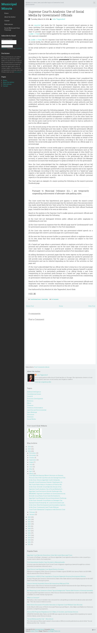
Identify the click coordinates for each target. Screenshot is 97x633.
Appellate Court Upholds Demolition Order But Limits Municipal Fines (49, 555)
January (32, 514)
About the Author (10, 17)
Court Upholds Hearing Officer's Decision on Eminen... (46, 475)
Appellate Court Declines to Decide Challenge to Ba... (46, 491)
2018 (29, 528)
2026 (29, 447)
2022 (29, 519)
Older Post (91, 306)
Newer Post (30, 306)
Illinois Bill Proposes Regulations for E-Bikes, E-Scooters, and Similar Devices (52, 612)
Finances (30, 405)
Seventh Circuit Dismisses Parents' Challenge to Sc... (46, 482)
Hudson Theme (34, 631)
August (31, 462)
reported (37, 25)
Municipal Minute (9, 6)
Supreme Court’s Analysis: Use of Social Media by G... (46, 489)
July (30, 464)
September (32, 460)
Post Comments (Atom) (41, 367)
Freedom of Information (35, 408)
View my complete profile (43, 382)
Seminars (30, 417)
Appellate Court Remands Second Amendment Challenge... (48, 498)
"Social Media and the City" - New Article (40, 619)
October (31, 458)
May (30, 469)
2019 (29, 526)
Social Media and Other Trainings (12, 29)
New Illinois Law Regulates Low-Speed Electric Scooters (45, 569)
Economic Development (35, 398)
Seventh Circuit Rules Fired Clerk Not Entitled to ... (45, 496)
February (32, 512)
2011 (29, 544)
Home (6, 13)
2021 (29, 522)
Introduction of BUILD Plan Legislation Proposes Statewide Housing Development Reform (56, 576)
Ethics (29, 403)
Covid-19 (30, 396)
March (31, 473)
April (30, 471)
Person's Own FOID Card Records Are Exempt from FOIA (47, 478)
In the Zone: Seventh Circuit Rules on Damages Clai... (46, 500)
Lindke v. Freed (36, 40)
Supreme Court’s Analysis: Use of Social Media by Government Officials (56, 13)
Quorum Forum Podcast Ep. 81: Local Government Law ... (47, 503)
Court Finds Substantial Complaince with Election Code (47, 509)
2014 (29, 537)
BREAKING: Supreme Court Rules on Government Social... (47, 494)
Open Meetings (32, 412)
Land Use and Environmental (36, 410)
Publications (8, 24)
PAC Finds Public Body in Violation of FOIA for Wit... (46, 484)
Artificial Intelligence (34, 392)
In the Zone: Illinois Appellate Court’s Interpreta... (44, 480)
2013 (29, 540)
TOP (94, 630)
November (32, 455)
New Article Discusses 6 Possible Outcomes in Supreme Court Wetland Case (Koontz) (54, 605)
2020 (29, 524)
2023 (29, 517)
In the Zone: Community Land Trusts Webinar (44, 507)
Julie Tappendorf (58, 19)
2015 (29, 535)
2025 (29, 449)
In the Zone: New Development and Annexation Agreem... (47, 505)
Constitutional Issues (35, 299)
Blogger (52, 629)
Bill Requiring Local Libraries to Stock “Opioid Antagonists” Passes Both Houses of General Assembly (60, 590)
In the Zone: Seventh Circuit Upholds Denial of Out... (45, 487)
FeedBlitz (19, 48)
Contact (6, 21)
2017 (29, 531)
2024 (29, 451)
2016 (29, 533)
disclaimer (18, 72)
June (30, 467)
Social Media (45, 299)
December (32, 453)
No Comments (55, 299)
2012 (29, 542)
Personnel (30, 414)
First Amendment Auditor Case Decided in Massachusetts (46, 562)
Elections (30, 401)
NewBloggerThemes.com (54, 631)
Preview (4, 48)
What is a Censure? (33, 598)
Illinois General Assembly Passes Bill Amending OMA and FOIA (48, 583)
